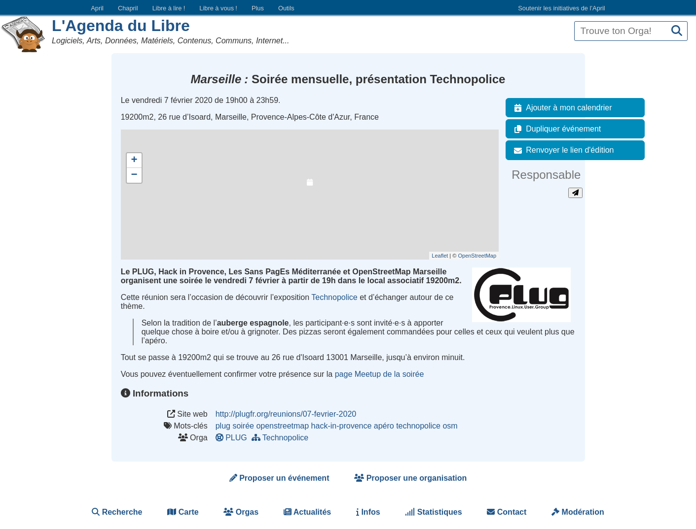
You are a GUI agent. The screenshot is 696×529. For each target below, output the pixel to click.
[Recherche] (676, 31)
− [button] (134, 175)
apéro (384, 426)
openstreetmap (282, 426)
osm (449, 426)
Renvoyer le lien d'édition (562, 150)
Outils (286, 8)
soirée (243, 426)
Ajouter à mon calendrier (561, 107)
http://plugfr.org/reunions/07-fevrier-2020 (286, 414)
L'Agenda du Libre (121, 25)
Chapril (128, 8)
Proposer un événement (279, 478)
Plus (258, 8)
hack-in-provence (341, 426)
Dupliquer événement (555, 129)
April (97, 8)
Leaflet (440, 256)
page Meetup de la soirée (379, 374)
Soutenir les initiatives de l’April (561, 8)
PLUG (234, 437)
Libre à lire (168, 8)
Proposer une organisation (410, 478)
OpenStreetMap (477, 256)
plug (223, 426)
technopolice (418, 426)
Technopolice (334, 297)
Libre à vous (218, 8)
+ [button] (134, 160)
